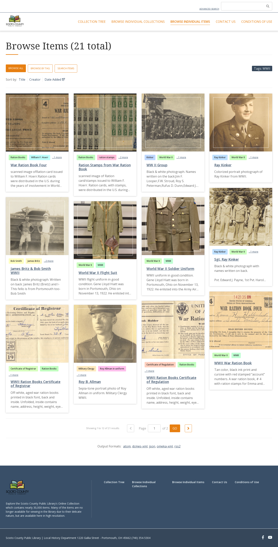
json (152, 446)
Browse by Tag (40, 68)
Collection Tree (92, 21)
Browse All (15, 68)
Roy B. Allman (90, 381)
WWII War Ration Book (233, 363)
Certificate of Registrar (23, 368)
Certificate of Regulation (160, 364)
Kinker (150, 157)
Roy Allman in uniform (112, 368)
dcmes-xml (139, 446)
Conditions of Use (256, 21)
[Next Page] (188, 428)
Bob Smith (16, 261)
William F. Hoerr (39, 157)
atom (127, 446)
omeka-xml (165, 446)
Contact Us (226, 21)
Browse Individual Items (190, 21)
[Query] (246, 6)
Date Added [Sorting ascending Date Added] (53, 79)
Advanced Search (209, 8)
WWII (168, 261)
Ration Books (18, 157)
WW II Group (157, 165)
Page (150, 428)
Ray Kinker (220, 157)
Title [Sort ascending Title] (22, 79)
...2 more (123, 157)
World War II (166, 157)
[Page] (154, 428)
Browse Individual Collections (138, 21)
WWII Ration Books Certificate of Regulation (171, 379)
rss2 (177, 446)
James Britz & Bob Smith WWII (31, 270)
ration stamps (106, 157)
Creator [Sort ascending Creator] (35, 79)
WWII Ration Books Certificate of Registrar (35, 383)
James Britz (34, 261)
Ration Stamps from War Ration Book (105, 167)
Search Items (66, 68)
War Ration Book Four (29, 165)
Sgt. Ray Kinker (226, 259)
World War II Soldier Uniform (170, 268)
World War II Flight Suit (98, 272)
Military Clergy (86, 368)
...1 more (57, 157)
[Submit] (267, 6)
